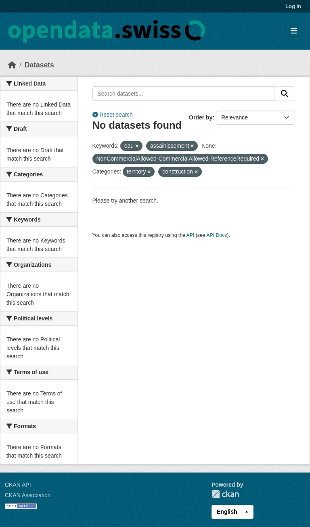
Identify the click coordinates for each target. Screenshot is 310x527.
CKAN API (18, 484)
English (227, 511)
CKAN (225, 494)
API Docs (216, 235)
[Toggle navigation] (293, 31)
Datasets (39, 65)
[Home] (12, 65)
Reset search (112, 114)
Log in (293, 6)
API (190, 235)
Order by (200, 117)
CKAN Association (28, 495)
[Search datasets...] (183, 93)
